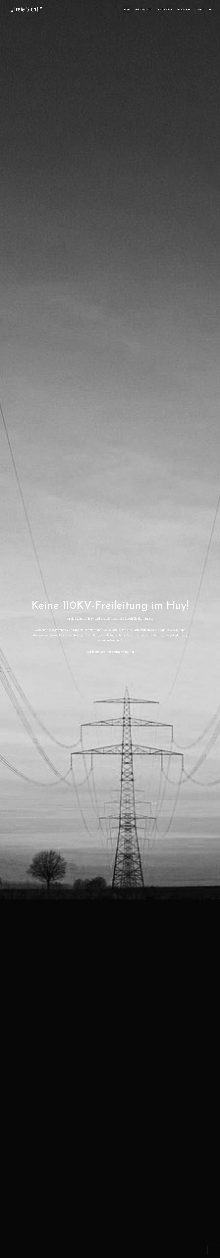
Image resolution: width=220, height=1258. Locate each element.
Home (127, 10)
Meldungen (183, 10)
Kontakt (199, 10)
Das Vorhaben (164, 10)
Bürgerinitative (143, 10)
